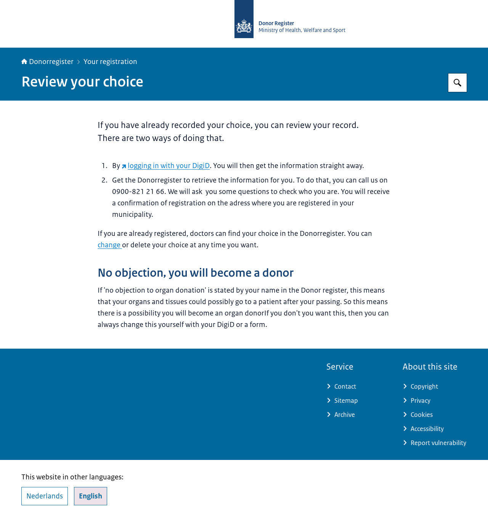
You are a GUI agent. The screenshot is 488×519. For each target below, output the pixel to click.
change (110, 245)
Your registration (110, 61)
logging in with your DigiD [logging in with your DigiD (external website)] (166, 165)
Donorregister (47, 61)
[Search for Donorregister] (457, 83)
